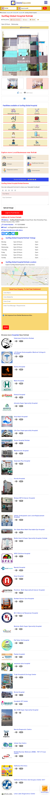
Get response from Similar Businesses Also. (17, 315)
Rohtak (15, 12)
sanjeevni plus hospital (22, 663)
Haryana (9, 12)
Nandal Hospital (19, 567)
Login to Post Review (12, 213)
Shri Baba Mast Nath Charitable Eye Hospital (29, 529)
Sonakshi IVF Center (21, 701)
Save (32, 20)
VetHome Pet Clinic (20, 766)
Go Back (3, 12)
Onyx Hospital (19, 576)
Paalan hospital (19, 654)
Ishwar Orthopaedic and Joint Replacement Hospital (29, 516)
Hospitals (15, 335)
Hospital (21, 12)
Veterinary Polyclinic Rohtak (24, 338)
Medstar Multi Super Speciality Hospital (28, 626)
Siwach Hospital (19, 394)
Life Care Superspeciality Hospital (26, 430)
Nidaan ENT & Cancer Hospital (24, 498)
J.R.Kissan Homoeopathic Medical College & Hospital (29, 353)
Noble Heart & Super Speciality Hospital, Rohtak (30, 538)
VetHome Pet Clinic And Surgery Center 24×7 (29, 780)
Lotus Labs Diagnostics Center (24, 793)
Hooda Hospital (19, 478)
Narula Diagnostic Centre (23, 729)
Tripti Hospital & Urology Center (25, 674)
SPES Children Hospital (22, 553)
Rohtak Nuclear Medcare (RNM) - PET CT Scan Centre (30, 752)
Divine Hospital (19, 692)
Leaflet (40, 284)
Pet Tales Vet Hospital (21, 640)
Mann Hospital (19, 380)
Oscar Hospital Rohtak (22, 440)
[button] (25, 274)
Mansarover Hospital (21, 450)
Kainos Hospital (19, 366)
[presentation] (17, 320)
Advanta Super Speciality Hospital (26, 403)
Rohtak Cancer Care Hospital (24, 598)
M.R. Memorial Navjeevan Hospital (26, 613)
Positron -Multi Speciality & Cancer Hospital (29, 590)
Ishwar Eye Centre (20, 743)
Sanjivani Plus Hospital (22, 461)
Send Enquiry (25, 27)
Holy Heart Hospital (21, 416)
